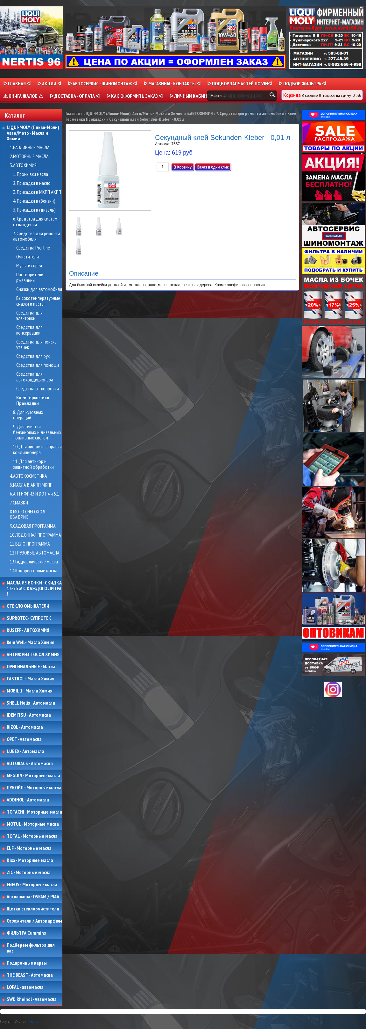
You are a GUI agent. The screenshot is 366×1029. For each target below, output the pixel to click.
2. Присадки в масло (32, 183)
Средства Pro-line (33, 248)
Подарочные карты (27, 963)
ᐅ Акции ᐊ (49, 83)
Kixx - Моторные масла (30, 860)
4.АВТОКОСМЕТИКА (28, 476)
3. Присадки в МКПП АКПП (37, 192)
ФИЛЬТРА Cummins (26, 933)
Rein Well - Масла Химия (30, 642)
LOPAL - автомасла (25, 987)
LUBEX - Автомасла (25, 751)
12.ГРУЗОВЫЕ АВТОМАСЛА (35, 553)
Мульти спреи (29, 266)
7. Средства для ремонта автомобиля (36, 236)
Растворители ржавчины (29, 277)
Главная (73, 113)
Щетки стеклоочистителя (33, 909)
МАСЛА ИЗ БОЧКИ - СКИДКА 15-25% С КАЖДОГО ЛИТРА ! (34, 588)
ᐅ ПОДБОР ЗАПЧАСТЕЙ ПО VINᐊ (239, 83)
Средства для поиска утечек (36, 344)
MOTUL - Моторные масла (33, 824)
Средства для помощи (37, 365)
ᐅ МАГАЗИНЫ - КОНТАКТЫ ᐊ (172, 83)
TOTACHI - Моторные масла (34, 812)
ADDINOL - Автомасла (28, 800)
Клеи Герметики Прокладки (32, 400)
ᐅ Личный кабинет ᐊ (193, 96)
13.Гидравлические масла (34, 562)
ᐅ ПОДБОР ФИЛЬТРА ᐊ (302, 83)
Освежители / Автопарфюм (34, 921)
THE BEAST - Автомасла (30, 975)
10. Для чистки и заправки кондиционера (37, 449)
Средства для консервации (29, 330)
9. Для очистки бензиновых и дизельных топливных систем (37, 432)
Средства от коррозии (37, 389)
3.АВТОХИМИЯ (23, 165)
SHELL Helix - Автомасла (31, 703)
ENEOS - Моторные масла (32, 885)
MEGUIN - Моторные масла (33, 776)
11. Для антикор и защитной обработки (33, 464)
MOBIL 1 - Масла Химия (30, 691)
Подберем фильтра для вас (31, 947)
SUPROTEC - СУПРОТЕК (29, 618)
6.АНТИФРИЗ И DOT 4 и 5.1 (34, 494)
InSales (32, 1021)
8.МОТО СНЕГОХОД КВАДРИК (28, 514)
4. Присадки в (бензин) (34, 201)
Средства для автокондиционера (34, 376)
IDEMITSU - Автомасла (29, 715)
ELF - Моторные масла (29, 848)
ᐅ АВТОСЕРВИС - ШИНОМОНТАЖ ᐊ (102, 83)
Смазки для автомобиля (39, 289)
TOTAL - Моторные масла (32, 836)
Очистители (27, 257)
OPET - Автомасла (24, 739)
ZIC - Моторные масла (29, 872)
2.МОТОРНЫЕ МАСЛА (29, 156)
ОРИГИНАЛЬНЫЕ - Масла (31, 667)
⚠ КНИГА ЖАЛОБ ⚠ (23, 96)
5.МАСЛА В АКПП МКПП (31, 485)
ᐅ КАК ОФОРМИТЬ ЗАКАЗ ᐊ (134, 96)
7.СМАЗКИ (19, 503)
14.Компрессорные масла (33, 571)
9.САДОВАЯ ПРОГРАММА (33, 526)
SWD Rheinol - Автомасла (32, 999)
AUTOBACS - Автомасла (30, 763)
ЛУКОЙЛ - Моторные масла (34, 788)
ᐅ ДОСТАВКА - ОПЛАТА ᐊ (75, 96)
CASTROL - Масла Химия (30, 679)
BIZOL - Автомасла (25, 727)
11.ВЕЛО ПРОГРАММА (30, 544)
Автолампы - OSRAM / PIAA (33, 897)
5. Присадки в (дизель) (34, 210)
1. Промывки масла (30, 174)
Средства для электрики (29, 315)
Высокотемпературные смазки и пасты (38, 301)
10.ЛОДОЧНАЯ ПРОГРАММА (35, 535)
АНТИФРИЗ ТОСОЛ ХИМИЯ (33, 654)
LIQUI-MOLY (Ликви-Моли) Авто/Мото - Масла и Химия (33, 133)
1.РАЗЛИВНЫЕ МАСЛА (30, 147)
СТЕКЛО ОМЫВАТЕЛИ (28, 606)
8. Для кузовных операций (28, 415)
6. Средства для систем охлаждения (35, 221)
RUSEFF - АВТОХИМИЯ (28, 630)
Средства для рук (33, 356)
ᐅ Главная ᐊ (17, 83)
